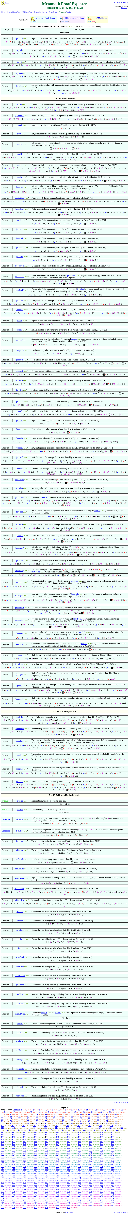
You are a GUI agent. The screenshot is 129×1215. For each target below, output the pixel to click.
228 (68, 1151)
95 (81, 1123)
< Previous (118, 2)
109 (100, 1126)
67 (81, 1119)
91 (46, 1123)
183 (57, 1142)
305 (68, 1167)
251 (79, 1155)
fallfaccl (20, 921)
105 (56, 1126)
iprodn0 (19, 86)
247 (35, 1155)
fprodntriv (19, 115)
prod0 (20, 125)
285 (90, 1162)
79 (63, 1121)
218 (79, 1148)
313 (35, 1169)
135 (13, 1132)
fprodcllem (19, 209)
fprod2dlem (19, 497)
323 (24, 1171)
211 (2, 1148)
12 (96, 1110)
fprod (19, 104)
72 (2, 1121)
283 (68, 1162)
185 (79, 1142)
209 (101, 1146)
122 (121, 1128)
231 (101, 1151)
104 (45, 1126)
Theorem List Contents (40, 12)
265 (112, 1157)
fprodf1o (19, 154)
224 (24, 1151)
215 (46, 1148)
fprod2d (44, 497)
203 (35, 1146)
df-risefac (19, 819)
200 (2, 1146)
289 (13, 1164)
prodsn (19, 321)
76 (37, 1121)
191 (24, 1144)
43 (116, 1114)
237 (46, 1153)
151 (68, 1135)
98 (107, 1123)
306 (79, 1167)
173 (68, 1139)
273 (79, 1160)
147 (24, 1135)
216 (57, 1148)
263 (90, 1157)
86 (2, 1123)
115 (45, 1128)
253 (101, 1155)
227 (57, 1151)
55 (98, 1116)
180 (24, 1142)
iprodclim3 (19, 741)
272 (68, 1160)
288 (2, 1164)
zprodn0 (19, 73)
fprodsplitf (19, 595)
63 (46, 1119)
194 (57, 1144)
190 (13, 1144)
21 (49, 1112)
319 (101, 1169)
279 (24, 1162)
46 (20, 1116)
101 (12, 1126)
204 (46, 1146)
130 (83, 1130)
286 (101, 1162)
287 (112, 1162)
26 (92, 1112)
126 (39, 1130)
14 (113, 1110)
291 (35, 1164)
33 (28, 1114)
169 (24, 1139)
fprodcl (19, 220)
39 (81, 1114)
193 (46, 1144)
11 (87, 1110)
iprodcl (19, 755)
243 (112, 1153)
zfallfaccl (20, 966)
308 (101, 1167)
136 (24, 1132)
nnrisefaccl (19, 948)
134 (2, 1132)
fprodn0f (19, 633)
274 (90, 1160)
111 (2, 1128)
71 (116, 1119)
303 (46, 1167)
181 (35, 1142)
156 (2, 1137)
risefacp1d (20, 1059)
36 (54, 1114)
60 (20, 1119)
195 (68, 1144)
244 (2, 1155)
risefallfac (20, 994)
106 (67, 1126)
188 (112, 1142)
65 (63, 1119)
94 (72, 1123)
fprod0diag (19, 571)
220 (101, 1148)
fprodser (19, 187)
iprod (19, 62)
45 (11, 1116)
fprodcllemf (19, 276)
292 (46, 1164)
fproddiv (19, 309)
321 (2, 1171)
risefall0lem (20, 1014)
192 (35, 1144)
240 (79, 1153)
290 (24, 1164)
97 (98, 1123)
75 (28, 1121)
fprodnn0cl (19, 266)
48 (37, 1116)
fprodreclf (19, 290)
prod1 (19, 134)
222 (2, 1151)
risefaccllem (19, 889)
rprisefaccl (20, 985)
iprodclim (19, 717)
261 (68, 1157)
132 (105, 1130)
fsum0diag (35, 572)
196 (79, 1144)
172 (57, 1139)
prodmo (19, 38)
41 (98, 1114)
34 (37, 1114)
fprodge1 (19, 674)
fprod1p (19, 380)
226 (46, 1151)
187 (101, 1142)
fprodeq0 (19, 448)
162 (68, 1137)
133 (116, 1130)
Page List (68, 12)
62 (37, 1119)
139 (57, 1132)
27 (101, 1112)
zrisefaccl (20, 957)
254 (112, 1155)
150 (57, 1135)
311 (13, 1169)
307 (90, 1167)
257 (24, 1157)
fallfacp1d (20, 1069)
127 (50, 1130)
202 (24, 1146)
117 (67, 1128)
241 (90, 1153)
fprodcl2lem (19, 198)
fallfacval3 (19, 879)
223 (13, 1151)
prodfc (19, 144)
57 (116, 1116)
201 (13, 1146)
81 (81, 1121)
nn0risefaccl (20, 976)
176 (101, 1139)
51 (63, 1116)
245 (13, 1155)
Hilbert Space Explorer (72, 18)
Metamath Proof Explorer (43, 18)
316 (68, 1169)
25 (84, 1112)
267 (13, 1160)
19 (31, 1112)
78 (54, 1121)
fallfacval (19, 850)
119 (89, 1128)
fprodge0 (19, 655)
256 (13, 1157)
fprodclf (19, 645)
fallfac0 (58, 1013)
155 (112, 1135)
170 (35, 1139)
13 (104, 1110)
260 (57, 1157)
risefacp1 (20, 1041)
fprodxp (19, 524)
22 (57, 1112)
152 (79, 1135)
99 (116, 1123)
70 (107, 1119)
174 (79, 1139)
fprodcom (19, 560)
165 (101, 1137)
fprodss (19, 177)
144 (112, 1132)
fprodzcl (19, 238)
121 (110, 1128)
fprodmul (19, 300)
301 (24, 1167)
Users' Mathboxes (97, 18)
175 (90, 1139)
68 (89, 1119)
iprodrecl (19, 769)
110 (111, 1126)
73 (11, 1121)
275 (101, 1160)
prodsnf (19, 340)
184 (68, 1142)
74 (20, 1121)
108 (89, 1126)
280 (35, 1162)
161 (57, 1137)
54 (89, 1116)
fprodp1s (19, 411)
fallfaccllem (19, 900)
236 (35, 1153)
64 (54, 1119)
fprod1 (19, 330)
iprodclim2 (19, 729)
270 (46, 1160)
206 (68, 1146)
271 (57, 1160)
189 (2, 1144)
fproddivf (19, 582)
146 (13, 1135)
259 (46, 1157)
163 (79, 1137)
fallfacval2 (19, 868)
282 (57, 1162)
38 (72, 1114)
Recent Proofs (53, 12)
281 (46, 1162)
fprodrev (19, 468)
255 (2, 1157)
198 (101, 1144)
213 (24, 1148)
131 (94, 1130)
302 (35, 1167)
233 (2, 1153)
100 (2, 1126)
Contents (16, 1110)
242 (101, 1153)
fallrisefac (20, 1003)
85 (116, 1121)
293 (57, 1164)
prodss (19, 165)
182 (46, 1142)
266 (2, 1160)
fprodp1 (19, 390)
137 (35, 1132)
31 (11, 1114)
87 (11, 1123)
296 (90, 1164)
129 (72, 1130)
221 (112, 1148)
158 (24, 1137)
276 (112, 1160)
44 (2, 1116)
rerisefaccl (20, 930)
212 (13, 1148)
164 (90, 1137)
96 (89, 1123)
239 (68, 1153)
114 (34, 1128)
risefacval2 (19, 859)
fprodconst (19, 479)
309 (112, 1167)
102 (23, 1126)
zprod (19, 50)
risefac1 (20, 1078)
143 (101, 1132)
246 (24, 1155)
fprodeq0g (19, 664)
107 (78, 1126)
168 (13, 1139)
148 (35, 1135)
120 (99, 1128)
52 (72, 1116)
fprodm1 (19, 371)
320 (112, 1169)
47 (28, 1116)
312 (24, 1169)
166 (112, 1137)
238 (57, 1153)
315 (57, 1169)
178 (2, 1142)
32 (20, 1114)
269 (35, 1160)
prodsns (19, 420)
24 (75, 1112)
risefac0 (44, 1013)
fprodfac (19, 429)
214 (35, 1148)
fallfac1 (20, 1087)
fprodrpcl (19, 256)
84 (107, 1121)
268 (24, 1160)
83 (98, 1121)
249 (57, 1155)
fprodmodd (19, 699)
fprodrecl (19, 229)
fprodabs (19, 438)
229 (79, 1151)
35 (46, 1114)
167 (2, 1139)
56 (107, 1116)
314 (46, 1169)
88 (20, 1123)
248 (46, 1155)
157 (13, 1137)
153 (90, 1135)
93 (63, 1123)
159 (35, 1137)
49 (46, 1116)
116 (56, 1128)
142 (90, 1132)
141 (79, 1132)
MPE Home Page (27, 12)
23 (66, 1112)
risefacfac (20, 1096)
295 (79, 1164)
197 (90, 1144)
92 (54, 1123)
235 (24, 1153)
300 (13, 1167)
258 (35, 1157)
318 (90, 1169)
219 (90, 1148)
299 (2, 1167)
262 (79, 1157)
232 (112, 1151)
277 (2, 1162)
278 (13, 1162)
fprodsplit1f (19, 620)
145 (2, 1135)
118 (78, 1128)
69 (98, 1119)
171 (46, 1139)
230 (90, 1151)
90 (37, 1123)
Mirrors (3, 12)
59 (11, 1119)
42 (107, 1114)
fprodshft (19, 457)
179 (13, 1142)
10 (79, 1110)
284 (79, 1162)
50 (54, 1116)
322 (13, 1171)
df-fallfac (19, 831)
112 (13, 1128)
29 (119, 1112)
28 (110, 1112)
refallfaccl (20, 939)
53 (81, 1116)
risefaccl (20, 912)
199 (112, 1144)
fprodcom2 (19, 548)
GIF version (124, 8)
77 (46, 1121)
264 (101, 1157)
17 (14, 1112)
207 (79, 1146)
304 (57, 1167)
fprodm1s (19, 401)
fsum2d (97, 511)
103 (34, 1126)
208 (90, 1146)
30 (2, 1114)
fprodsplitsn (19, 608)
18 (23, 1112)
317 (79, 1169)
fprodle (19, 686)
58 (2, 1119)
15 (122, 1110)
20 (40, 1112)
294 (68, 1164)
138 (46, 1132)
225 (35, 1151)
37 (63, 1114)
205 (57, 1146)
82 (89, 1121)
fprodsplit (19, 360)
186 (90, 1142)
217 (68, 1148)
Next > (125, 2)
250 (68, 1155)
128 (61, 1130)
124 (17, 1130)
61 (28, 1119)
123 (6, 1130)
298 (112, 1164)
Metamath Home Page (13, 12)
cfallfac (20, 801)
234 (13, 1153)
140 (68, 1132)
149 (46, 1135)
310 (2, 1169)
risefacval (19, 841)
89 (28, 1123)
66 (72, 1119)
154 (101, 1135)
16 (5, 1112)
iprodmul (19, 782)
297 (101, 1164)
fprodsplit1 (77, 619)
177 (112, 1139)
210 (112, 1146)
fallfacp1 (20, 1050)
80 (72, 1121)
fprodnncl (19, 247)
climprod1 (20, 350)
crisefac (20, 809)
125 (28, 1130)
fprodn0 (19, 488)
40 (89, 1114)
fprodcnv (19, 536)
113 (24, 1128)
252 (90, 1155)
